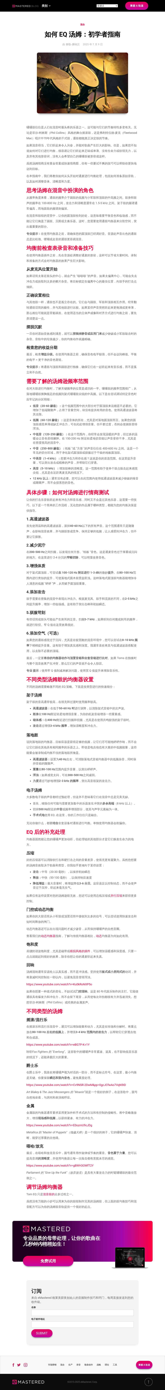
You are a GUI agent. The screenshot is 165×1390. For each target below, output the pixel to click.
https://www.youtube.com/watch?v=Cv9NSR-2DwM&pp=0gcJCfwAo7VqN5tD (76, 1085)
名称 (33, 1307)
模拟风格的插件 (80, 951)
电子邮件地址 (38, 1319)
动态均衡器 (48, 936)
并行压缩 (116, 895)
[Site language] (107, 5)
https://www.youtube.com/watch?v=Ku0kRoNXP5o (59, 984)
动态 (99, 936)
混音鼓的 (49, 1194)
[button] (46, 6)
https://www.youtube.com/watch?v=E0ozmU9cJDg (59, 1125)
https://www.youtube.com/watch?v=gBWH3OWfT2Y (59, 1165)
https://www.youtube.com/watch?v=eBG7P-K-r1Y (58, 1044)
